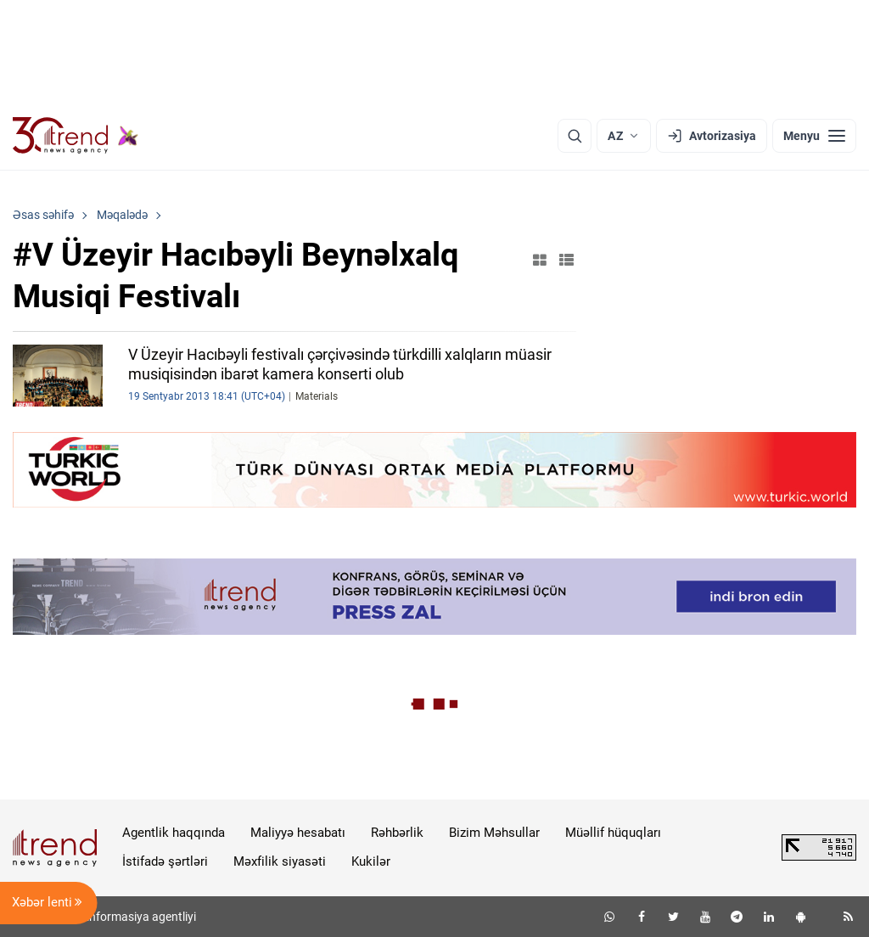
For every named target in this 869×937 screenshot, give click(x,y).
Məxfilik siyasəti (279, 861)
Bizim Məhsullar (494, 832)
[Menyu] (814, 136)
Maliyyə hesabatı (297, 832)
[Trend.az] (75, 135)
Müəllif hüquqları (613, 832)
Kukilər (370, 861)
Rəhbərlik (397, 832)
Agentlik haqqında (173, 832)
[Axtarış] (574, 136)
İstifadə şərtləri (165, 861)
